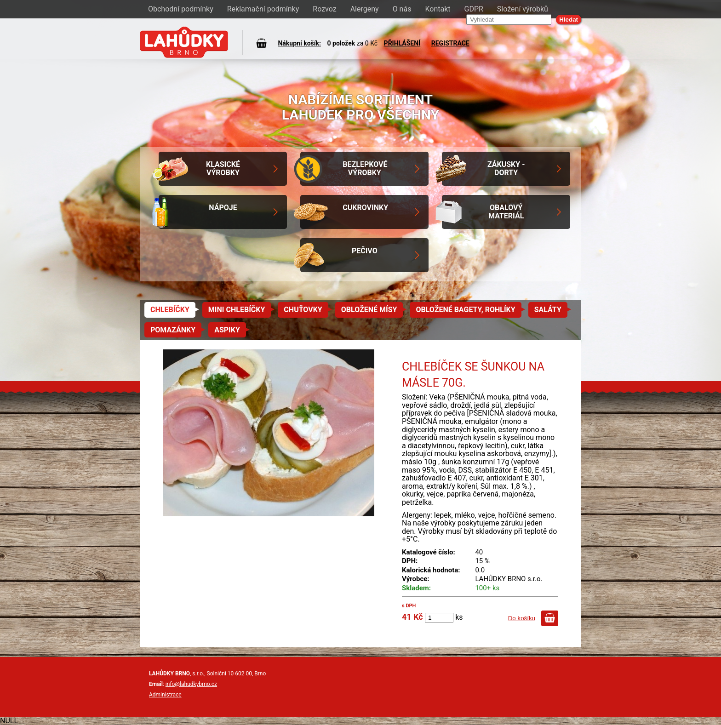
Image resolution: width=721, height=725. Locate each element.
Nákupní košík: (299, 43)
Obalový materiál (506, 211)
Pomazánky (172, 329)
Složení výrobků (522, 9)
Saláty (547, 309)
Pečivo (365, 250)
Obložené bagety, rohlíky (465, 309)
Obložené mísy (369, 309)
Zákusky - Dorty (506, 168)
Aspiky (227, 329)
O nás (402, 9)
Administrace (165, 694)
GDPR (473, 9)
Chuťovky (303, 309)
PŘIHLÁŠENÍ (402, 43)
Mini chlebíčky (236, 309)
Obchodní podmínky (180, 9)
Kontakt (437, 9)
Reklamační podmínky (263, 9)
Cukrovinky (365, 207)
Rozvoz (324, 9)
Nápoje (223, 207)
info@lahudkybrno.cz (191, 684)
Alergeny (364, 9)
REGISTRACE (450, 43)
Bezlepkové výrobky (365, 168)
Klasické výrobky (223, 168)
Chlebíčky (169, 309)
